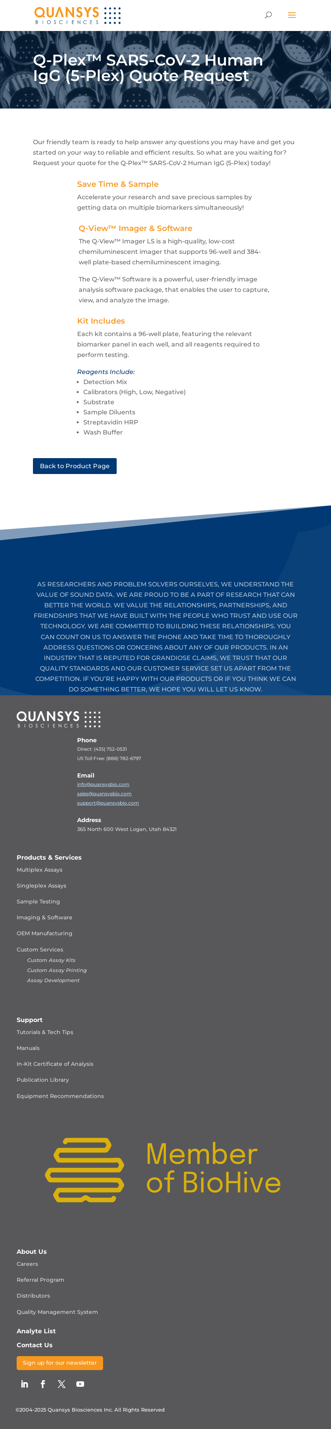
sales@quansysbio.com (104, 793)
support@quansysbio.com (108, 803)
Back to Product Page (75, 466)
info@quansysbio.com (103, 784)
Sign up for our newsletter (60, 1362)
